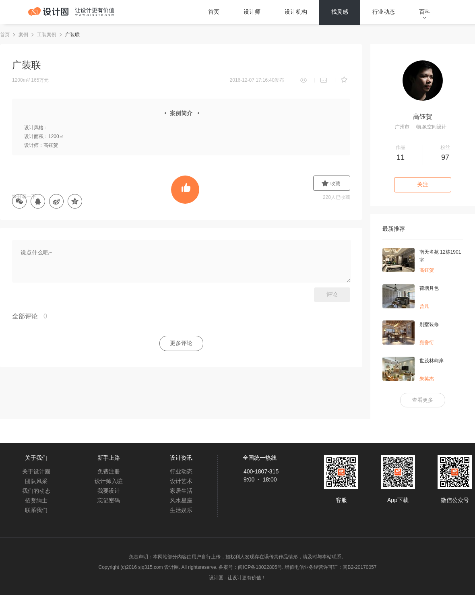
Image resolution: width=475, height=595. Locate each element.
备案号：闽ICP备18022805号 (250, 567)
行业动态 (383, 11)
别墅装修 (429, 324)
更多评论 (181, 343)
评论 (332, 294)
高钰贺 (422, 116)
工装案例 (46, 34)
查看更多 (422, 400)
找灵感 (339, 11)
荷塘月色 (429, 288)
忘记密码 (108, 500)
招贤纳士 (36, 500)
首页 (213, 11)
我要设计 (108, 491)
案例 (23, 34)
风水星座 (181, 500)
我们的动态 (36, 491)
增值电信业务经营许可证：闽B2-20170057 (330, 567)
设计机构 (296, 11)
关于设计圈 (36, 471)
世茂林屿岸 (431, 361)
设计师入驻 (109, 481)
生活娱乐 (181, 510)
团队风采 (36, 481)
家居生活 (181, 491)
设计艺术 (181, 481)
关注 (422, 184)
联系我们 (36, 510)
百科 (424, 11)
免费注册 (108, 471)
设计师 (252, 11)
